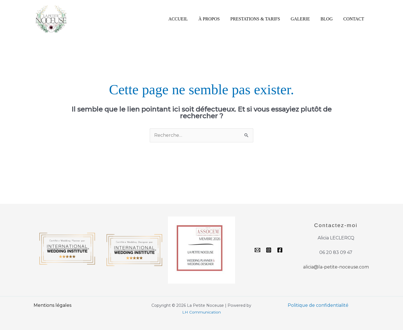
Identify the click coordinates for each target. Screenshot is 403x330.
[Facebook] (280, 250)
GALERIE (304, 18)
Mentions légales (52, 305)
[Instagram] (268, 250)
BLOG (329, 18)
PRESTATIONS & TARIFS (261, 18)
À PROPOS (216, 18)
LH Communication (201, 312)
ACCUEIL (187, 18)
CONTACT (354, 18)
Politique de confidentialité (318, 305)
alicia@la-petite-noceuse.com (336, 267)
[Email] (257, 250)
